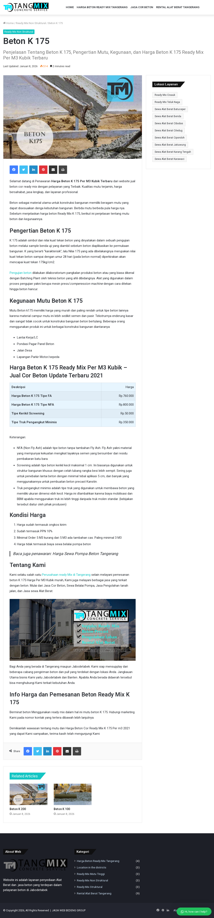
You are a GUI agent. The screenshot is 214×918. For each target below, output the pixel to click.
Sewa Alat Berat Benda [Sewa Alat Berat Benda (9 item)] (168, 116)
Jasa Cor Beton (141, 7)
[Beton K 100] (73, 794)
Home (70, 7)
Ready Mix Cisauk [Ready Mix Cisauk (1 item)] (165, 95)
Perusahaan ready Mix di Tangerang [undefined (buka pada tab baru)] (66, 575)
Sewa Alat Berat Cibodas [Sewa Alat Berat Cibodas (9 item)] (169, 123)
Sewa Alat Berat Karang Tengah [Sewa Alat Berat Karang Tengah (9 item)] (173, 151)
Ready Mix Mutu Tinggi (91, 874)
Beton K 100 (62, 809)
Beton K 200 (18, 809)
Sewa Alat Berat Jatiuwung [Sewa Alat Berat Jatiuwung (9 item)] (170, 144)
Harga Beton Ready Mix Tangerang (102, 7)
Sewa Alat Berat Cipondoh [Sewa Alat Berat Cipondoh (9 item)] (170, 137)
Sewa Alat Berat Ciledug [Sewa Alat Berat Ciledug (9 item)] (168, 130)
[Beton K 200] (28, 794)
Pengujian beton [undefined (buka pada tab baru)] (21, 273)
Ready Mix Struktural (89, 887)
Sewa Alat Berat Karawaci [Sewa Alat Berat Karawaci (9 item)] (169, 159)
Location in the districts (91, 867)
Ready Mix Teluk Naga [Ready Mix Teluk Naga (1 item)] (167, 102)
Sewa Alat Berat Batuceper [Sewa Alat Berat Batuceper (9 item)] (170, 109)
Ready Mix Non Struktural (31, 23)
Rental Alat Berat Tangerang (177, 7)
